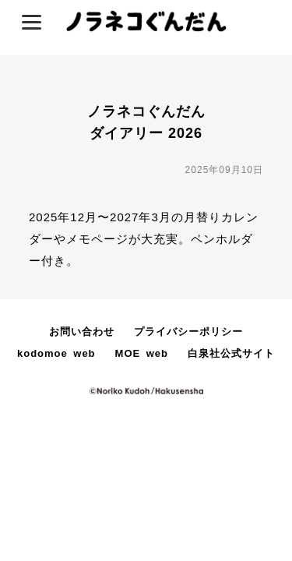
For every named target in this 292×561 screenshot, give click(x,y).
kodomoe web (56, 353)
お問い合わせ (81, 331)
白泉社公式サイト (231, 353)
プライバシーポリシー (188, 331)
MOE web (141, 353)
